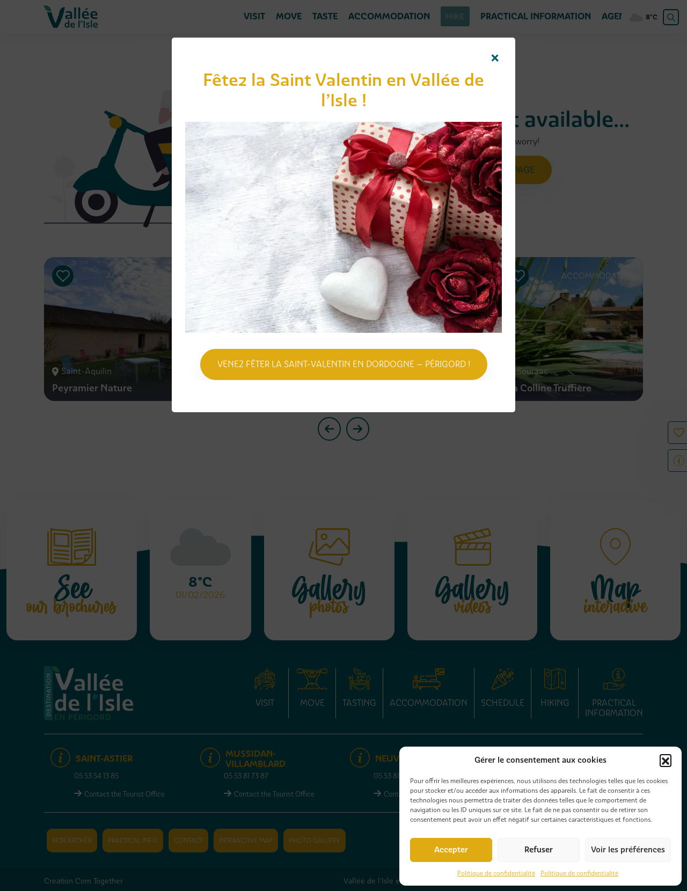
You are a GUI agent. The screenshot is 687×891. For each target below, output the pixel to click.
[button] (665, 760)
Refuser (538, 850)
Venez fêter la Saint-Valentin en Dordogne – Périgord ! (343, 364)
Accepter (451, 850)
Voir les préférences (628, 850)
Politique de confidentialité (496, 873)
